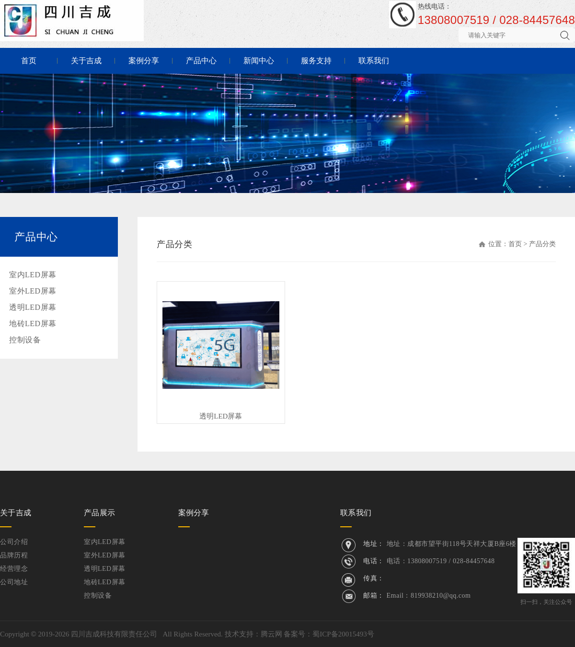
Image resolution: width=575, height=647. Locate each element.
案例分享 (143, 61)
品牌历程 (14, 555)
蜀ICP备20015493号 (343, 634)
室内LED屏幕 (33, 275)
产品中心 (201, 61)
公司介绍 (14, 541)
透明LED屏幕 (33, 307)
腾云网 (271, 634)
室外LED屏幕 (33, 291)
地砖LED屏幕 (33, 323)
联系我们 (373, 61)
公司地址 (14, 582)
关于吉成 (86, 61)
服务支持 (316, 61)
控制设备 (25, 340)
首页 (28, 61)
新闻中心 (258, 61)
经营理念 (14, 568)
